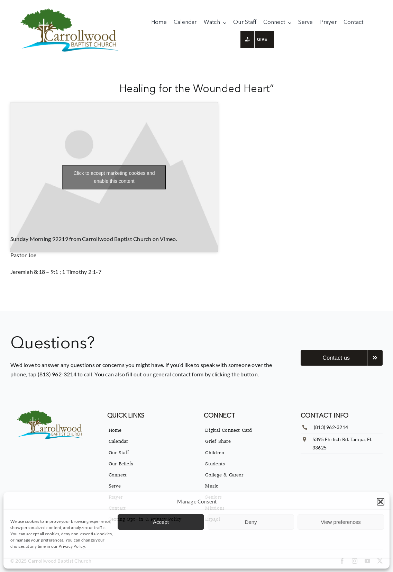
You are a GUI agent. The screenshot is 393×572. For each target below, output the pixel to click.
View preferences (341, 522)
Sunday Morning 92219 (39, 238)
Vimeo (168, 238)
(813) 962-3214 (331, 427)
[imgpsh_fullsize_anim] (71, 9)
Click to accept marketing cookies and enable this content (114, 177)
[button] (380, 501)
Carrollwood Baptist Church (116, 238)
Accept (161, 522)
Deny (251, 522)
